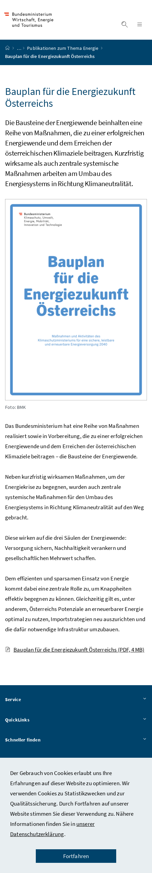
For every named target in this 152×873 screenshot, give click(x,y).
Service (76, 700)
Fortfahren (76, 856)
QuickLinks (76, 720)
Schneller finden (76, 740)
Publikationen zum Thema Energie (63, 48)
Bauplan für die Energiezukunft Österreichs (75, 650)
